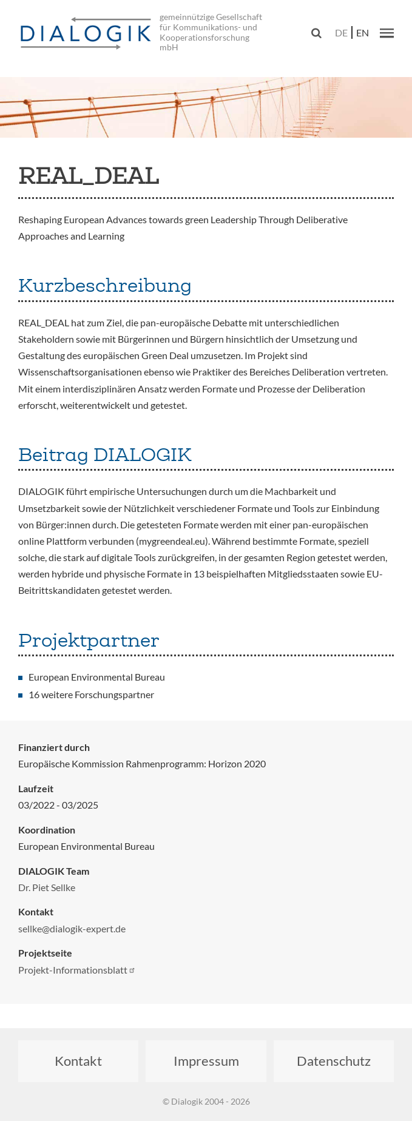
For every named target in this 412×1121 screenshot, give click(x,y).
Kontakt (78, 1060)
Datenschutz (334, 1060)
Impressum (206, 1060)
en (362, 32)
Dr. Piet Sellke (46, 887)
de (341, 32)
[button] (387, 32)
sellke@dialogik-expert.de (72, 928)
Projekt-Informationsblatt (77, 969)
